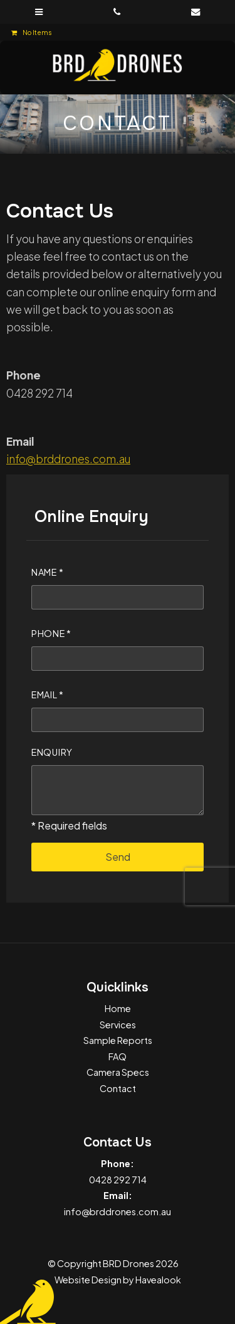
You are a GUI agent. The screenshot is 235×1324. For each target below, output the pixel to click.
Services (118, 1024)
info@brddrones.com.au (68, 459)
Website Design (88, 1279)
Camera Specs (117, 1072)
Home (118, 1008)
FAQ (117, 1056)
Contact (118, 1088)
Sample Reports (117, 1040)
